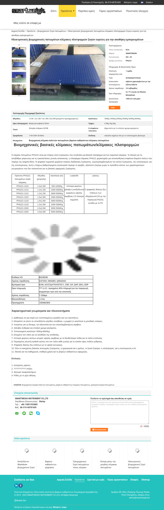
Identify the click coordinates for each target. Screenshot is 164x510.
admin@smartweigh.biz (139, 498)
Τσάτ (113, 108)
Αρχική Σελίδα (17, 31)
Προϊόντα (66, 10)
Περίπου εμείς (86, 10)
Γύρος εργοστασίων (110, 10)
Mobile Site (20, 500)
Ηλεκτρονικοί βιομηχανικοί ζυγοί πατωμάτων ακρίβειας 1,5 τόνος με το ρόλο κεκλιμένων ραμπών (137, 468)
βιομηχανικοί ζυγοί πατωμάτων (52, 31)
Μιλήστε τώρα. (131, 2)
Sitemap (145, 479)
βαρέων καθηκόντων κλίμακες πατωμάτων (73, 385)
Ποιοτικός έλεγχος (137, 10)
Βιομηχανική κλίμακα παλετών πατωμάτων (38, 385)
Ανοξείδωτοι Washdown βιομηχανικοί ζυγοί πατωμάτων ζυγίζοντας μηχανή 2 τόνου (26, 468)
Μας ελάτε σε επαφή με (27, 22)
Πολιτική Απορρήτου (23, 492)
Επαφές (134, 479)
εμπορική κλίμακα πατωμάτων (102, 385)
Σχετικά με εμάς (95, 479)
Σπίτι (54, 10)
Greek (149, 2)
